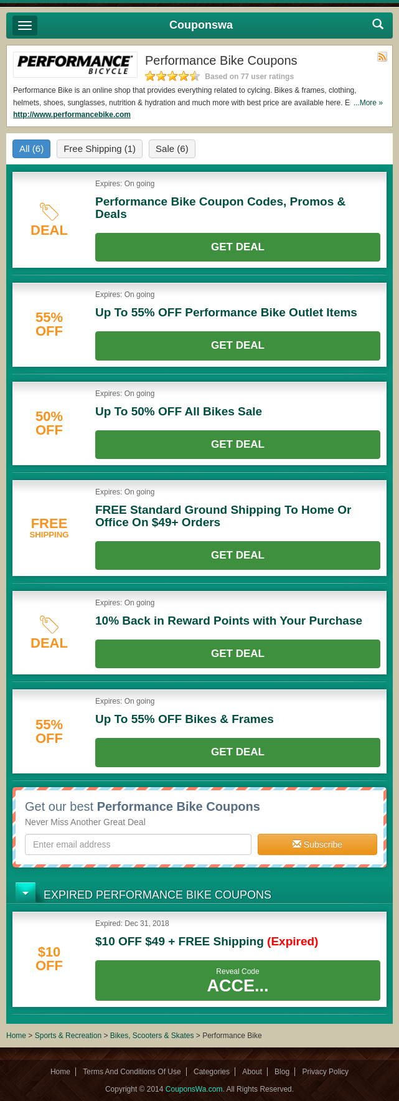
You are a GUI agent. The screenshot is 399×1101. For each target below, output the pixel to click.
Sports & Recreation (68, 1035)
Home (16, 1035)
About (251, 1071)
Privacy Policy (325, 1071)
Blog (282, 1071)
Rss (382, 57)
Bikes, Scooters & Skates (153, 1035)
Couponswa (201, 25)
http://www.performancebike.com (72, 114)
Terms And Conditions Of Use (132, 1071)
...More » (368, 102)
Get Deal (238, 247)
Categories (212, 1071)
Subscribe (317, 844)
